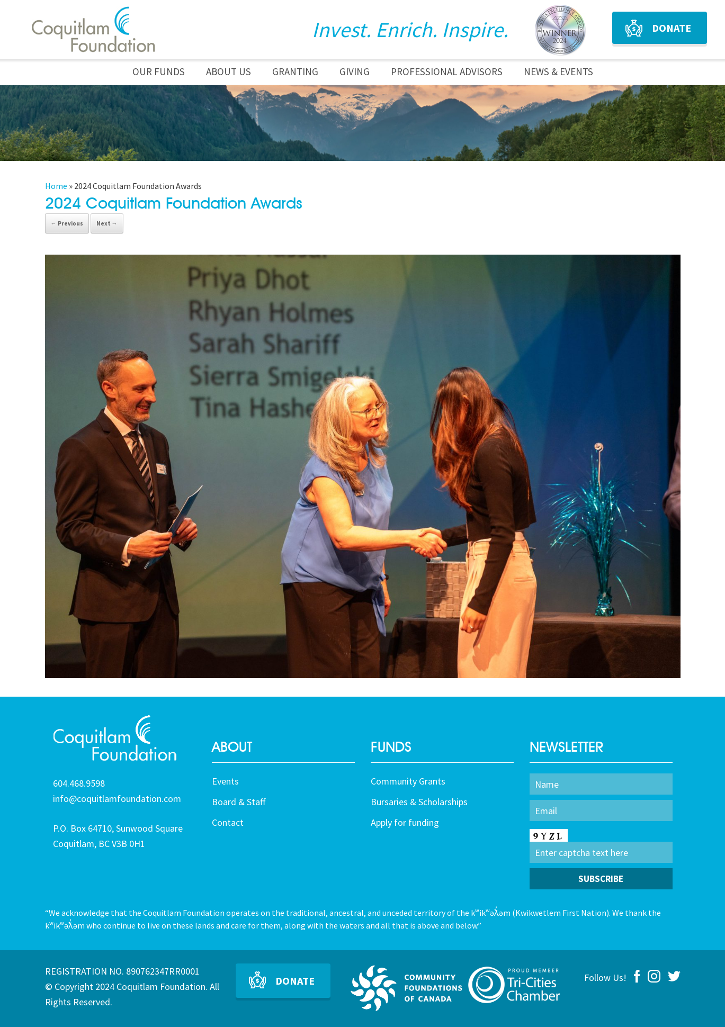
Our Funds (158, 71)
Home (56, 186)
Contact (228, 822)
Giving (354, 71)
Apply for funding (405, 822)
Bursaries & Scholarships (419, 802)
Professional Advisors (447, 71)
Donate (671, 27)
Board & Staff (238, 802)
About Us (228, 71)
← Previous (67, 223)
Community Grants (408, 781)
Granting (295, 71)
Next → (107, 223)
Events (225, 781)
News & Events (558, 71)
